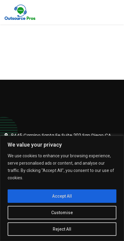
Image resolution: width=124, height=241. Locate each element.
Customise (62, 212)
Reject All (62, 229)
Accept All (62, 196)
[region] (62, 188)
